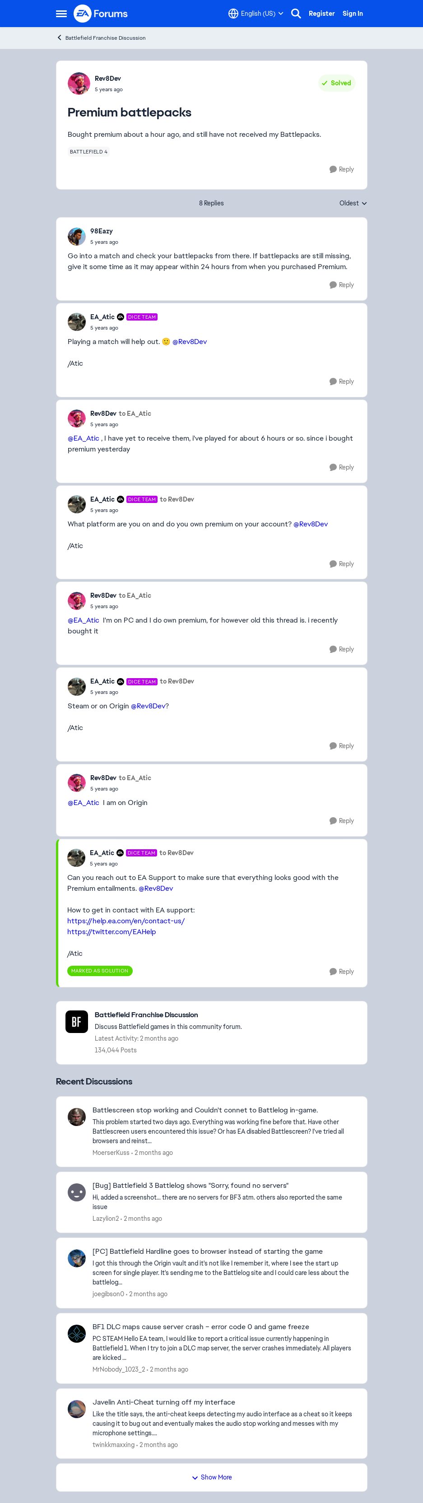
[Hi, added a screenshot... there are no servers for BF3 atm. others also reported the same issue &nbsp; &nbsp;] (224, 1202)
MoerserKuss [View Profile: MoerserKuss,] (111, 1153)
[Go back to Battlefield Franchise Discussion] (168, 1015)
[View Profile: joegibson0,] (77, 1258)
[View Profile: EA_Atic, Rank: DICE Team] (77, 322)
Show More (211, 1477)
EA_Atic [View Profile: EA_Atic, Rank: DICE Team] (102, 317)
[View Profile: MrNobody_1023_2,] (77, 1334)
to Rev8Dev (177, 499)
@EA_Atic (83, 438)
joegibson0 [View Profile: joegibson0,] (108, 1294)
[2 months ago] (152, 1153)
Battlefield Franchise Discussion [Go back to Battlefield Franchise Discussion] (101, 38)
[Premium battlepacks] (104, 242)
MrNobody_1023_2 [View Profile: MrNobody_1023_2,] (119, 1369)
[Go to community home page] (101, 14)
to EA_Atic (135, 413)
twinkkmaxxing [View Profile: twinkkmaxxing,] (114, 1444)
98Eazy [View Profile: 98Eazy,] (101, 231)
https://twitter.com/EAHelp (111, 931)
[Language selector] (256, 14)
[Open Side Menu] (61, 13)
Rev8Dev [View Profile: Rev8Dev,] (108, 78)
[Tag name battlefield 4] (89, 152)
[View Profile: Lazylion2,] (77, 1192)
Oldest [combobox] (353, 203)
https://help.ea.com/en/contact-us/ (126, 921)
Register (322, 13)
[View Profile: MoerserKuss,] (77, 1117)
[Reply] (342, 169)
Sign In (353, 13)
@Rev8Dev (189, 341)
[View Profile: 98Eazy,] (77, 237)
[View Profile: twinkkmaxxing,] (77, 1409)
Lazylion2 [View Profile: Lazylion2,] (106, 1218)
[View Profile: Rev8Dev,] (79, 83)
